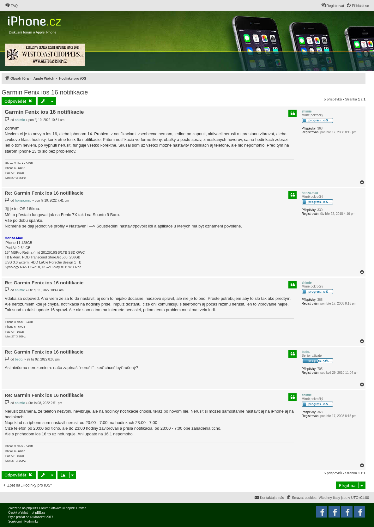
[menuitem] (11, 5)
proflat (20, 517)
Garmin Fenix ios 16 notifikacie (45, 92)
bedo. (306, 352)
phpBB (31, 508)
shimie (307, 111)
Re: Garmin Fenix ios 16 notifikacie (44, 193)
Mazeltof (39, 517)
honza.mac (310, 193)
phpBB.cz (38, 512)
